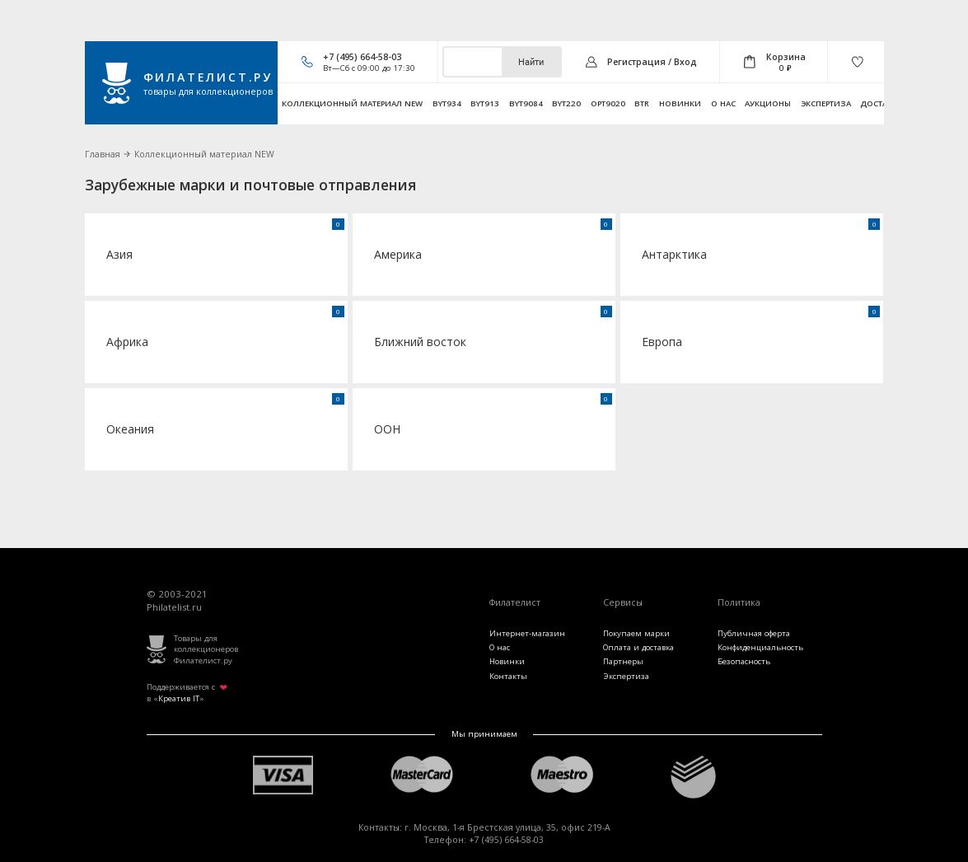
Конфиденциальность (760, 647)
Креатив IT (178, 698)
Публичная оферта (754, 633)
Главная (102, 154)
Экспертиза (826, 103)
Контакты (508, 676)
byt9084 (526, 103)
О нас (723, 103)
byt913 (484, 103)
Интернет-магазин (527, 633)
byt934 (447, 103)
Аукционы (768, 103)
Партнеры (623, 661)
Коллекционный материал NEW (352, 103)
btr (641, 103)
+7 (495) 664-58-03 (362, 57)
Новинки (680, 103)
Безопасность (744, 661)
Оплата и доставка (638, 647)
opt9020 (608, 103)
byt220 (566, 103)
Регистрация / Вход (652, 62)
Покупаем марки (636, 633)
